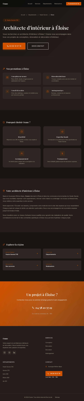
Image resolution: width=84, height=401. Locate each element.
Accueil (30, 3)
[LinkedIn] (14, 352)
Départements (47, 3)
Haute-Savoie (44, 15)
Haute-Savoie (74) (8, 366)
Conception (48, 342)
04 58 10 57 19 (73, 3)
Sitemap (57, 397)
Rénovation (48, 346)
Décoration (48, 349)
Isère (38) (5, 374)
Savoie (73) (6, 370)
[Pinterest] (9, 352)
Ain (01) (5, 381)
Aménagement (49, 353)
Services (37, 3)
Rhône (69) (6, 377)
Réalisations (58, 3)
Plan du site (49, 397)
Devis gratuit (38, 46)
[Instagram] (4, 352)
